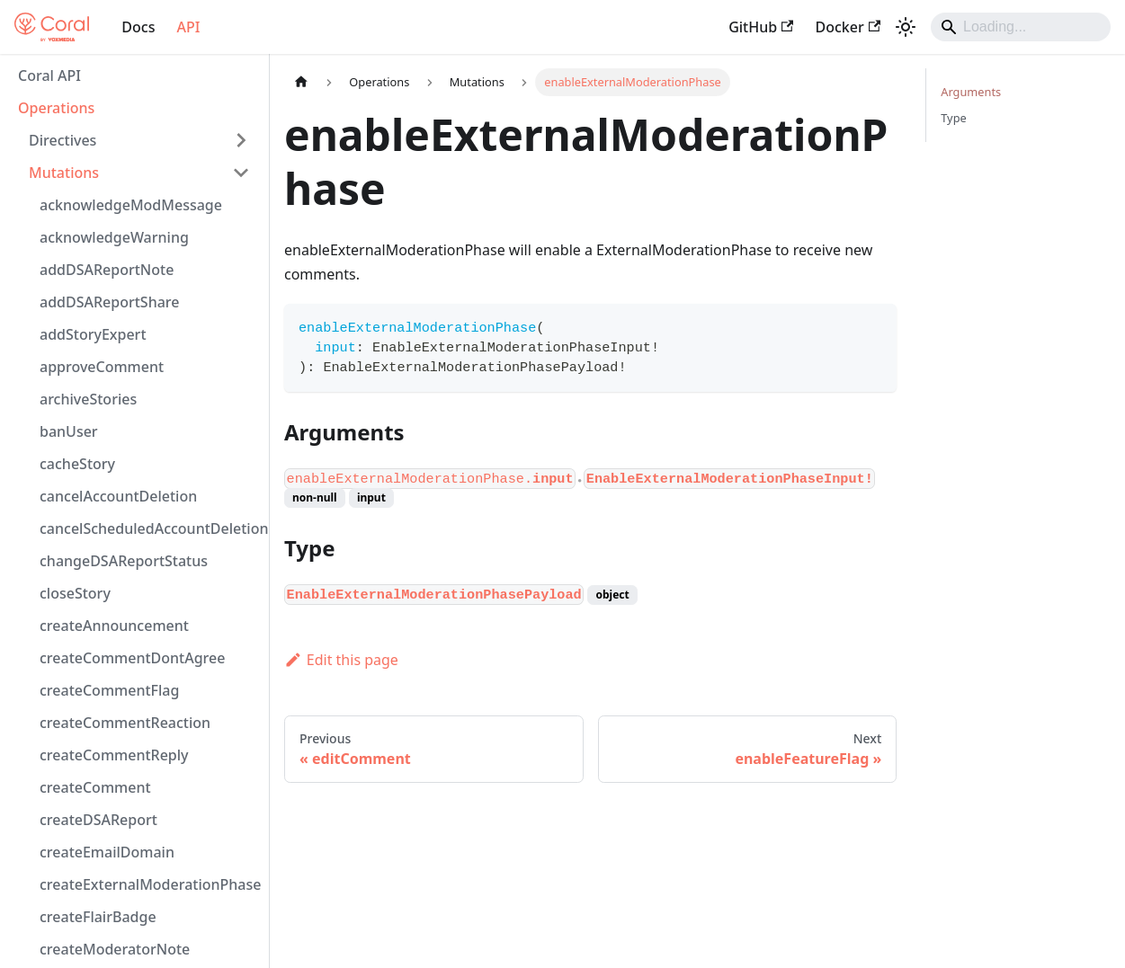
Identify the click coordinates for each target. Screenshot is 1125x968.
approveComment (102, 367)
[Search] (1021, 27)
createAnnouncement (114, 625)
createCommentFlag (109, 690)
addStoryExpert (93, 334)
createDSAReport (98, 820)
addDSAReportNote (107, 270)
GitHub (760, 27)
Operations (56, 108)
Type (953, 118)
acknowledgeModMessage (131, 205)
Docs (138, 27)
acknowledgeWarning (114, 237)
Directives (62, 140)
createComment (95, 787)
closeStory (75, 593)
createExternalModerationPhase (150, 884)
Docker (847, 27)
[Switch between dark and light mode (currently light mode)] (905, 27)
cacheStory (77, 464)
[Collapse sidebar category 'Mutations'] (241, 172)
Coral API (49, 75)
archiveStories (88, 399)
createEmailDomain (107, 852)
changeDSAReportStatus (124, 561)
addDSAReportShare (109, 302)
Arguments (971, 92)
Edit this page (341, 660)
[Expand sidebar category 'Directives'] (241, 140)
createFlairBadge (98, 917)
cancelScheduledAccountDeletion (150, 528)
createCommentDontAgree (132, 658)
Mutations (64, 172)
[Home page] (301, 82)
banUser (69, 431)
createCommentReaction (125, 723)
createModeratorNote (115, 949)
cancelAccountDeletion (118, 496)
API (188, 27)
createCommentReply (114, 755)
